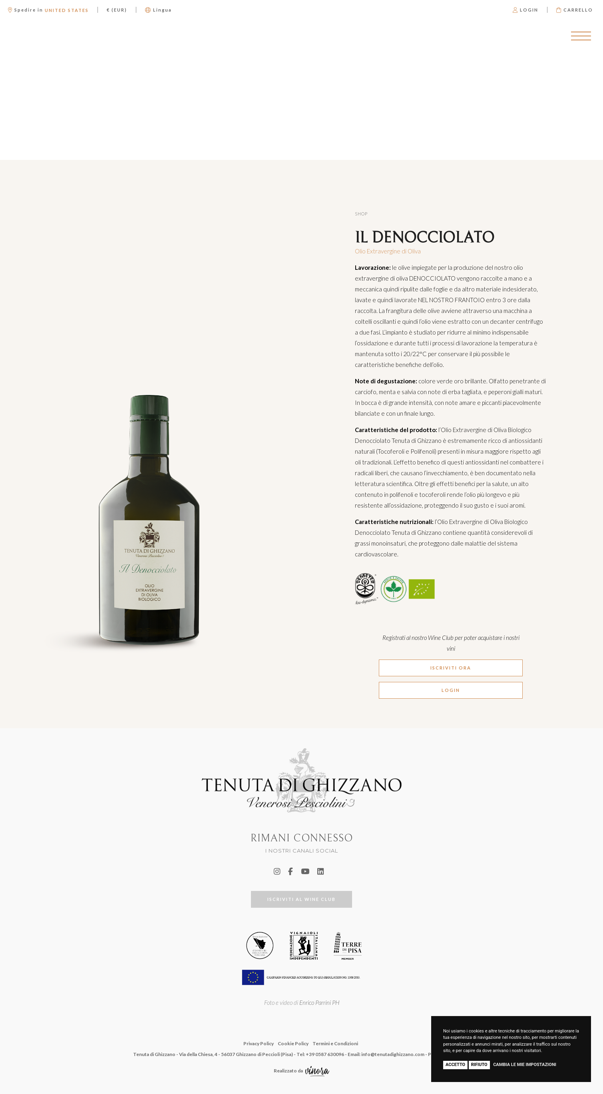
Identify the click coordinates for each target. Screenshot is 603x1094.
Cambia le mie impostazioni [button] (524, 1064)
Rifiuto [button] (479, 1064)
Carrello (574, 9)
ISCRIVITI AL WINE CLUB (301, 899)
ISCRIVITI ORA (450, 667)
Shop (361, 213)
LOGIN (451, 690)
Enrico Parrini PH (319, 1002)
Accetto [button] (455, 1064)
